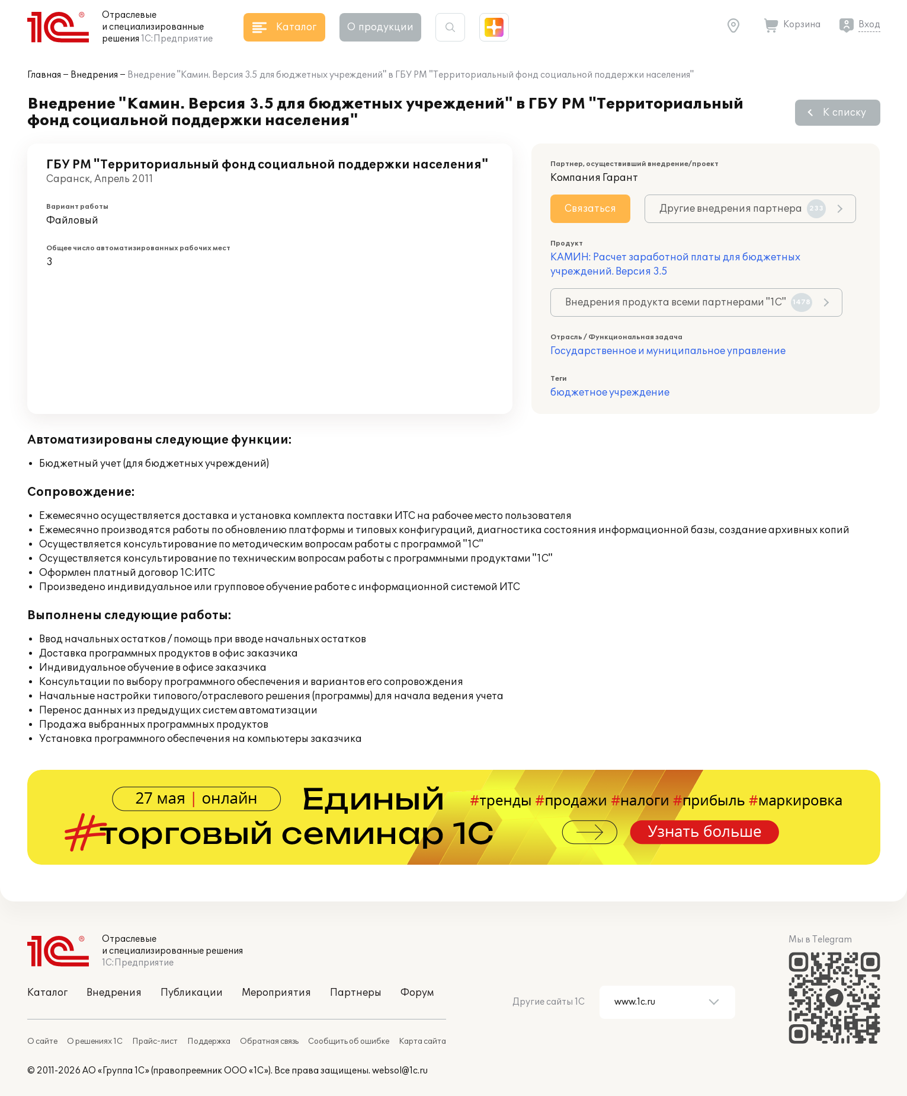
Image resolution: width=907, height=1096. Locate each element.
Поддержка (208, 1041)
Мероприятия (276, 993)
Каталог (47, 993)
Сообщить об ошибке (348, 1041)
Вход (869, 25)
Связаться (590, 209)
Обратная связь (269, 1041)
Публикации (192, 993)
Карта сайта (422, 1041)
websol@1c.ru (400, 1071)
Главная (44, 75)
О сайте (42, 1041)
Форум (417, 993)
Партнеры (356, 993)
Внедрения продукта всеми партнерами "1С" (688, 302)
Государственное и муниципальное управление (668, 351)
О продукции (380, 27)
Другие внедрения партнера (742, 208)
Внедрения (94, 75)
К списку (844, 113)
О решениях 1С (95, 1041)
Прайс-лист (155, 1041)
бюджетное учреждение (609, 393)
